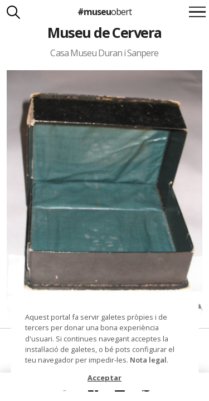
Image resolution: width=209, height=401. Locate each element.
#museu (104, 12)
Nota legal (148, 360)
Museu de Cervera (104, 32)
